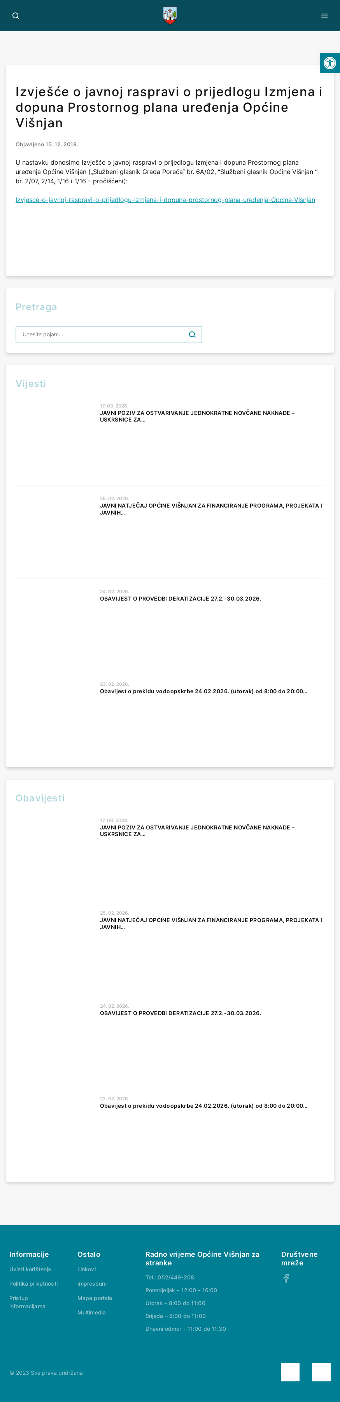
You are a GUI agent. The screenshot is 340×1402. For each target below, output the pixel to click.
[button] (330, 63)
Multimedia (91, 1312)
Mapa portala (94, 1298)
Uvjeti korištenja (30, 1269)
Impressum (92, 1283)
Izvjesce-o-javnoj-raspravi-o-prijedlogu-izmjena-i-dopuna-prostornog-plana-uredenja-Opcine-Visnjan (165, 200)
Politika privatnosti (33, 1283)
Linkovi (86, 1269)
